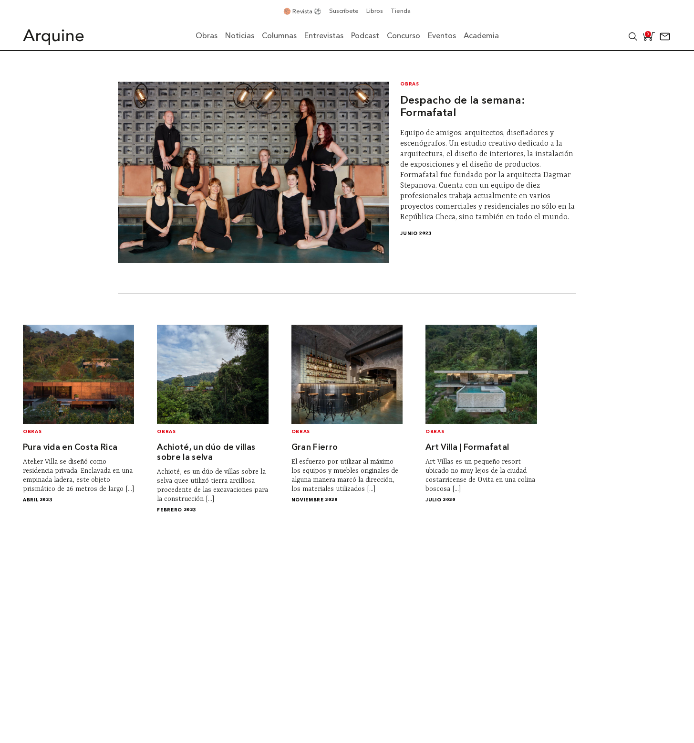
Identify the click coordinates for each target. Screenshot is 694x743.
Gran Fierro (314, 448)
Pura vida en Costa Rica (70, 448)
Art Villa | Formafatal (467, 448)
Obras (409, 84)
